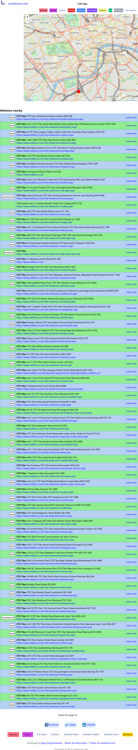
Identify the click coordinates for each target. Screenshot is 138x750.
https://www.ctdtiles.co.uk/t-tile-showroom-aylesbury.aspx (45, 285)
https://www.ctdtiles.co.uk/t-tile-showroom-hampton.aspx (45, 166)
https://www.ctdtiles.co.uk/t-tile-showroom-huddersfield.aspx (47, 460)
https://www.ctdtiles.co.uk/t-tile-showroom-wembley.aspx (45, 150)
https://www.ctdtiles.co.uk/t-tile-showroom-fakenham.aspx (46, 357)
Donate (53, 10)
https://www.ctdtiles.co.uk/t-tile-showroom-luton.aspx (43, 214)
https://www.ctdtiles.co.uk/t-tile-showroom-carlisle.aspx (44, 642)
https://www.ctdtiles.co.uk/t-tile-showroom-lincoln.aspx (44, 365)
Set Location (130, 10)
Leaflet (119, 100)
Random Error (111, 734)
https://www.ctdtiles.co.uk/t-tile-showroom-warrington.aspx (46, 523)
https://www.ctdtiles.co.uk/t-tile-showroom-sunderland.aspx (46, 595)
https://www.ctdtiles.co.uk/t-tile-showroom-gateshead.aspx (46, 611)
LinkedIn (88, 725)
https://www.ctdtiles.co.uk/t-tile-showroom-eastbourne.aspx (46, 293)
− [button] (27, 21)
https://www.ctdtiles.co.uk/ (30, 174)
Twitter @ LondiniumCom (102, 743)
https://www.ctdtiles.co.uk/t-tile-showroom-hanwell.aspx (44, 158)
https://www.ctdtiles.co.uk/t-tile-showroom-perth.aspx (43, 666)
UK (110, 10)
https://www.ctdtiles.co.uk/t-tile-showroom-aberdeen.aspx (45, 682)
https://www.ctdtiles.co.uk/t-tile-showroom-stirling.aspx (44, 674)
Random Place (71, 734)
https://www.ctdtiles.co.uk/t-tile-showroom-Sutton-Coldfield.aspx (49, 396)
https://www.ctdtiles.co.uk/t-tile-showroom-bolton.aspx (44, 515)
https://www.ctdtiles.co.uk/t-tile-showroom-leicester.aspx (45, 349)
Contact (55, 734)
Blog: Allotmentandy (51, 743)
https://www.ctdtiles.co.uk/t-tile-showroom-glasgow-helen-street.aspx (51, 698)
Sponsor (43, 10)
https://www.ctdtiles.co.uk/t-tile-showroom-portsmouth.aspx (47, 325)
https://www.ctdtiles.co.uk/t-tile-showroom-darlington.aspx (46, 547)
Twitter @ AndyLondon (75, 743)
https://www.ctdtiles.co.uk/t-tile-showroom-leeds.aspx (43, 452)
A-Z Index (41, 734)
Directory (118, 10)
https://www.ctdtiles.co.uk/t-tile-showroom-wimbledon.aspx (46, 127)
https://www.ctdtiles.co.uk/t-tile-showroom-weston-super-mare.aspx (50, 484)
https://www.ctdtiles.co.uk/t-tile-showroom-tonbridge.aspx (46, 238)
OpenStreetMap (130, 100)
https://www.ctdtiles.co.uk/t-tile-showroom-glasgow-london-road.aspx (51, 658)
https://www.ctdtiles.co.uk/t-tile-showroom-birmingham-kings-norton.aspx (54, 412)
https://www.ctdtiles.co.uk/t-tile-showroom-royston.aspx (44, 246)
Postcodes (92, 10)
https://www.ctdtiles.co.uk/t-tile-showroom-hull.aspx (42, 428)
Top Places (127, 734)
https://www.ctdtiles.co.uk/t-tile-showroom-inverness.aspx (45, 706)
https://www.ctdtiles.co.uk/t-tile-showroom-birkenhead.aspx (46, 563)
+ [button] (27, 17)
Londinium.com (14, 3)
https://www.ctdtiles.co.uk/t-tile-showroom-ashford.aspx (44, 317)
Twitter (70, 724)
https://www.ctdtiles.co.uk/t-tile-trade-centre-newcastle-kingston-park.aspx (54, 627)
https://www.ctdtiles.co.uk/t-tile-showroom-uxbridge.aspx (45, 190)
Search (62, 10)
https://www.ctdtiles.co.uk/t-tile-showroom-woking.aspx (44, 230)
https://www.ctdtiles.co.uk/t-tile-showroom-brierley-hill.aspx (46, 420)
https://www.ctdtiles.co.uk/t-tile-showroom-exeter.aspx (44, 587)
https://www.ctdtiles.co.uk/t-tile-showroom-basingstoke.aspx (47, 309)
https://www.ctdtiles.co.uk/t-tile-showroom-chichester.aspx (46, 301)
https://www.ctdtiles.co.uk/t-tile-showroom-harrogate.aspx (46, 476)
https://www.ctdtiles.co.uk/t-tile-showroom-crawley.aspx (44, 206)
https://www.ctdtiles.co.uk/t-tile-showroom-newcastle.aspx (46, 619)
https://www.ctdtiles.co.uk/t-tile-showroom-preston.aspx (44, 555)
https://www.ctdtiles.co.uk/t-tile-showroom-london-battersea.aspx (49, 119)
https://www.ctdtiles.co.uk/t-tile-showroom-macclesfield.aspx (47, 444)
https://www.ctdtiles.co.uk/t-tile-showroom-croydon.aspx (45, 134)
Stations (102, 10)
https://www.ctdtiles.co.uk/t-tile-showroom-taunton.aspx (45, 492)
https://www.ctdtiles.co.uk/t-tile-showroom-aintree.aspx (44, 571)
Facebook (52, 725)
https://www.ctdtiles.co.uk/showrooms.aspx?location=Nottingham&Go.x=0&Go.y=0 (58, 373)
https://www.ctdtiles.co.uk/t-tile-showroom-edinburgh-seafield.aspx (50, 650)
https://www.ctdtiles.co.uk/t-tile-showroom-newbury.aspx (45, 333)
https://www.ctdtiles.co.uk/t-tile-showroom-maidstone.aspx (46, 269)
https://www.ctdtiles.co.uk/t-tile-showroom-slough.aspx (44, 222)
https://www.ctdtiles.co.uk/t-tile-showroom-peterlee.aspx (45, 579)
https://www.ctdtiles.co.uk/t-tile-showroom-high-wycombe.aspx (48, 254)
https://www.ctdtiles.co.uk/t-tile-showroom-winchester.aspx (46, 341)
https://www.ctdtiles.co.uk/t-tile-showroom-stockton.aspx (45, 539)
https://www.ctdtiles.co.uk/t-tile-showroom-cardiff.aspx (44, 508)
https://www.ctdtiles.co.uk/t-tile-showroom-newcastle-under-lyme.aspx (52, 436)
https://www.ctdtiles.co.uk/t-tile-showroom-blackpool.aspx (45, 603)
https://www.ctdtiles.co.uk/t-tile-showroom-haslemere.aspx (46, 277)
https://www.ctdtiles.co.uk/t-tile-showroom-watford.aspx (44, 182)
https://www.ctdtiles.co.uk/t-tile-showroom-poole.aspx (43, 404)
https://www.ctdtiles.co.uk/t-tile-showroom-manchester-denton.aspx (51, 468)
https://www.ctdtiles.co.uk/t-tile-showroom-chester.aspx (44, 531)
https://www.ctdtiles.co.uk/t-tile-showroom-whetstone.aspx (46, 142)
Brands (71, 10)
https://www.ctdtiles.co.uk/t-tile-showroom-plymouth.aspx (45, 634)
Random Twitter (91, 734)
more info (131, 117)
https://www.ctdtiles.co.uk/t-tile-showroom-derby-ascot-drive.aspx (49, 388)
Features (81, 10)
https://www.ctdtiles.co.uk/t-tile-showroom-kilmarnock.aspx (46, 690)
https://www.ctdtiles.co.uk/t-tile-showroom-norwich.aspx (45, 381)
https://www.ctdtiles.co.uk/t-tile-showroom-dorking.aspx (44, 198)
